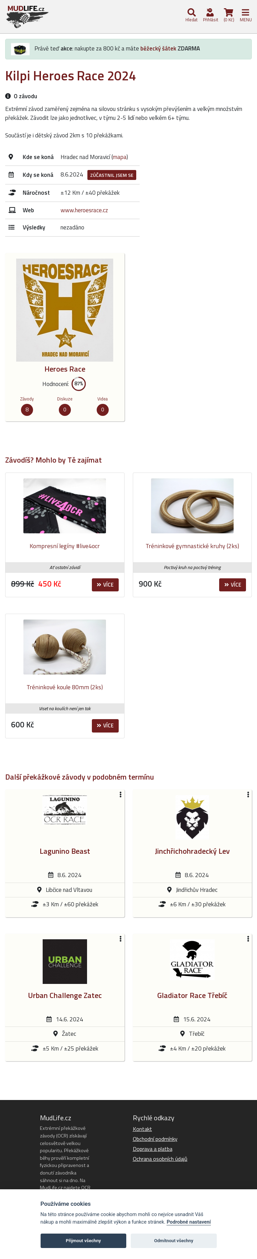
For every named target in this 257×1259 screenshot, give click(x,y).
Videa (102, 398)
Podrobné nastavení (189, 1222)
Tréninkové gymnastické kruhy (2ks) (192, 546)
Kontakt (142, 1129)
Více (105, 585)
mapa (120, 156)
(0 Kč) (228, 15)
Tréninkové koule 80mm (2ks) (64, 687)
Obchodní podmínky (155, 1139)
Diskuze (65, 398)
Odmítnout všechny (173, 1240)
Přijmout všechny (83, 1240)
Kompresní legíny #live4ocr (65, 546)
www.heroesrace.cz (84, 210)
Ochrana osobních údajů (160, 1159)
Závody (27, 398)
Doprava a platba (152, 1149)
